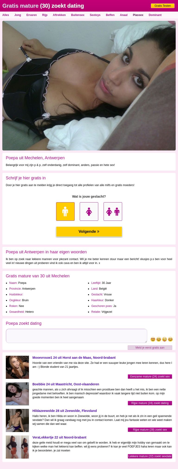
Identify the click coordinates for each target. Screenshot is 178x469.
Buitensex (77, 15)
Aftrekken (59, 15)
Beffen (110, 15)
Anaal (124, 15)
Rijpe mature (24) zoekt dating (150, 403)
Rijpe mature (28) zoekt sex (150, 429)
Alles (5, 15)
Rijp (45, 15)
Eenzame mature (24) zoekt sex (150, 376)
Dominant (155, 15)
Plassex (138, 15)
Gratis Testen (163, 5)
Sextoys (95, 15)
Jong (17, 15)
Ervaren (31, 15)
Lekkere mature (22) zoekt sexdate (149, 456)
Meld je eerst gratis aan (150, 347)
